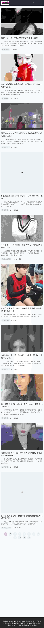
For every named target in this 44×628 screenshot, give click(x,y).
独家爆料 (5, 98)
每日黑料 (5, 210)
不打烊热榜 (5, 49)
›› (29, 537)
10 (20, 537)
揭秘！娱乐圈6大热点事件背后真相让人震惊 (19, 38)
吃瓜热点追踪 (6, 259)
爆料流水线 (5, 147)
